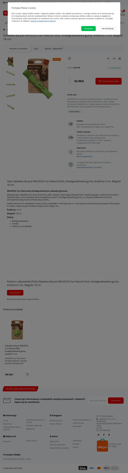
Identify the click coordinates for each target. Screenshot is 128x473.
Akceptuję (88, 28)
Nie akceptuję (107, 28)
